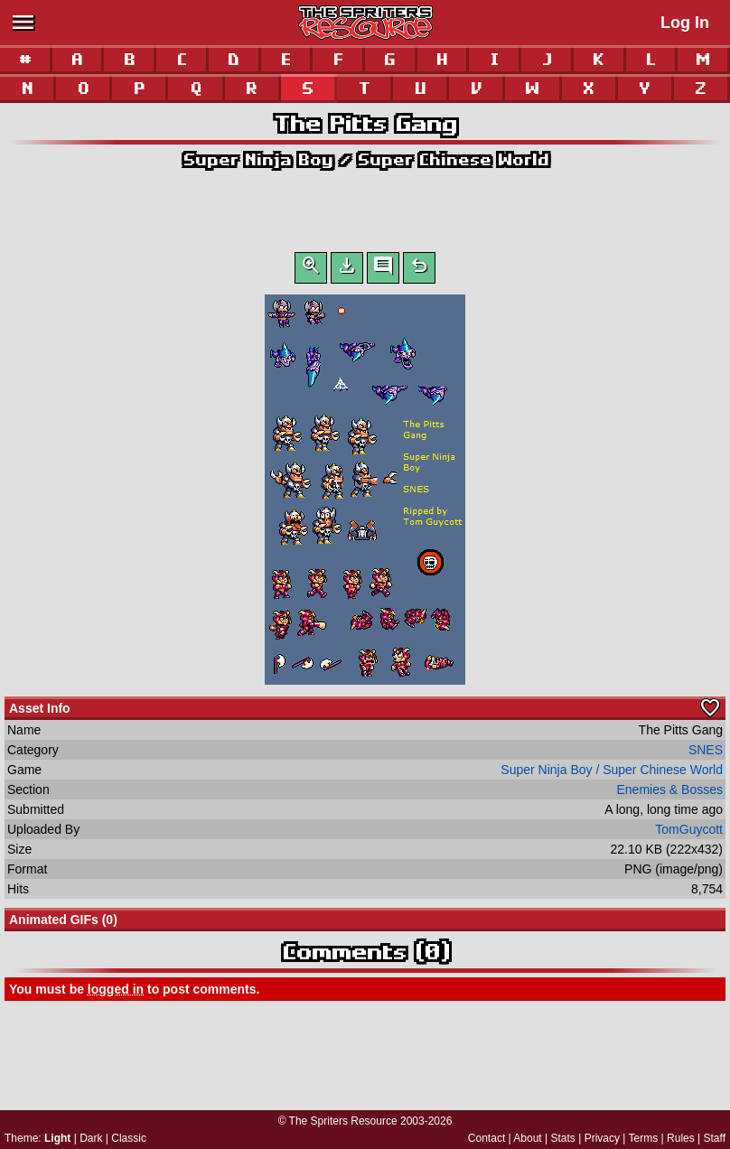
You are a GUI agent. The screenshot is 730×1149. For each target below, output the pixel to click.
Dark (91, 1138)
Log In (684, 23)
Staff (714, 1138)
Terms (644, 1138)
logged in (116, 993)
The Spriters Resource (343, 1121)
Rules (681, 1138)
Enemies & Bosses (670, 793)
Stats (563, 1138)
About (527, 1138)
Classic (128, 1138)
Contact (486, 1138)
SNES (705, 753)
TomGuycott (689, 833)
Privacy (602, 1138)
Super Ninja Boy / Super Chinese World (365, 159)
